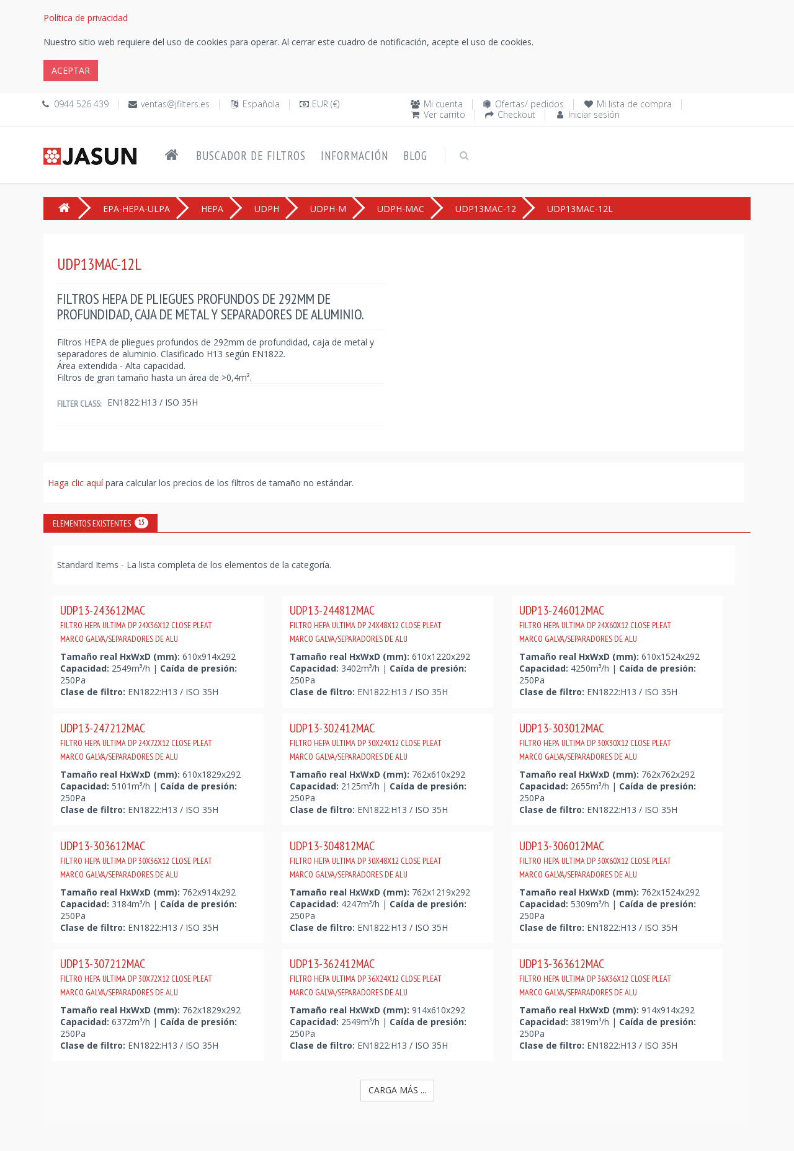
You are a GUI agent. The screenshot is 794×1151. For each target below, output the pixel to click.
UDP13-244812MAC (366, 623)
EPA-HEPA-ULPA (136, 209)
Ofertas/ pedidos (529, 104)
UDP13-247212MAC (136, 741)
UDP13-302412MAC (366, 741)
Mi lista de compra (634, 104)
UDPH (266, 209)
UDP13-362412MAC (366, 977)
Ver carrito (444, 114)
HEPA (212, 209)
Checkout (516, 114)
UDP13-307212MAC (136, 977)
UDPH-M (328, 209)
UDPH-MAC (400, 209)
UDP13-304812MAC (366, 859)
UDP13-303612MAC (136, 859)
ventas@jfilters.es (175, 104)
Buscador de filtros (251, 155)
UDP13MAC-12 (485, 209)
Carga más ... (397, 1090)
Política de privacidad (85, 18)
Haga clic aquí (76, 483)
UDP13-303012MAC (595, 741)
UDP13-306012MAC (595, 859)
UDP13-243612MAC (136, 623)
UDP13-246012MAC (595, 623)
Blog (415, 155)
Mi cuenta (443, 104)
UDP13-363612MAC (595, 977)
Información (354, 155)
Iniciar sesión (594, 114)
